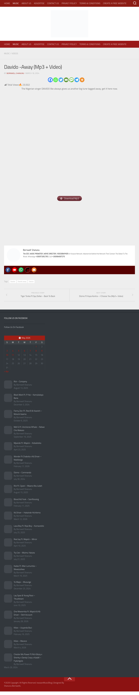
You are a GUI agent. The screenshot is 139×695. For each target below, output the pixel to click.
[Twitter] (61, 79)
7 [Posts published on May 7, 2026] (30, 354)
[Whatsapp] (55, 79)
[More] (82, 79)
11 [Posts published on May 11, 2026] (13, 358)
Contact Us (53, 3)
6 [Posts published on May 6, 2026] (24, 354)
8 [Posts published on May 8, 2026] (36, 354)
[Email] (66, 79)
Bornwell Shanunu (16, 73)
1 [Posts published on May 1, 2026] (36, 350)
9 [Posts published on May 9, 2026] (41, 354)
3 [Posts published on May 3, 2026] (7, 354)
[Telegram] (76, 79)
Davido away (22, 281)
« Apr (6, 375)
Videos (15, 53)
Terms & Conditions (89, 3)
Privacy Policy (69, 3)
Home (7, 3)
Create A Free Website (114, 3)
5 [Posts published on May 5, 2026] (18, 354)
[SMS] (71, 79)
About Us (26, 3)
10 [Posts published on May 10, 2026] (7, 358)
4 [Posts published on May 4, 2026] (12, 354)
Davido (12, 281)
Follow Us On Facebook (16, 321)
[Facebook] (50, 79)
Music (16, 3)
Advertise (39, 3)
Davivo (31, 281)
